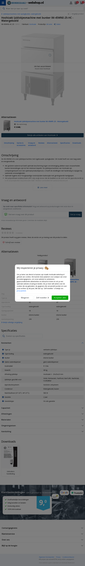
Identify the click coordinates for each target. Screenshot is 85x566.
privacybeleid (21, 291)
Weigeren (25, 297)
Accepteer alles (60, 297)
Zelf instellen (42, 297)
